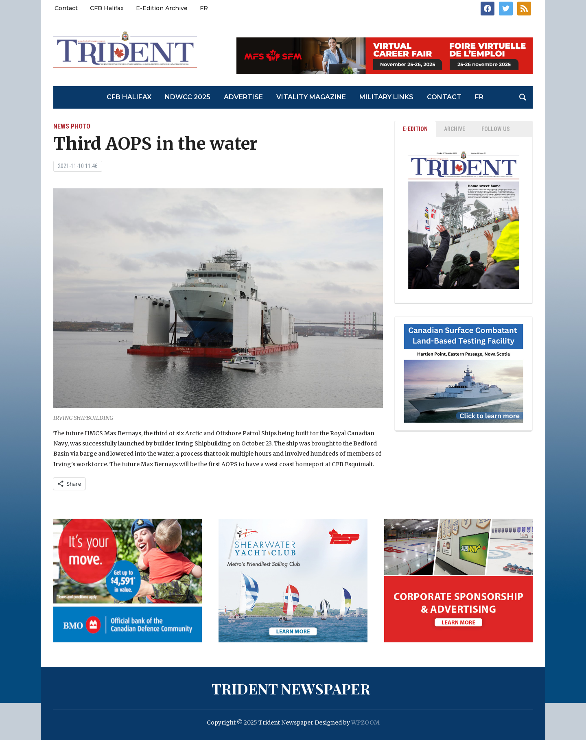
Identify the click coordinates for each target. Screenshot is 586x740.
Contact (66, 8)
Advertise (243, 97)
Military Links (386, 97)
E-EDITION (415, 129)
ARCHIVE (454, 129)
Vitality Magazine (311, 97)
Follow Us (495, 129)
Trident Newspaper (291, 688)
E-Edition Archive (162, 8)
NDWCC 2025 (187, 97)
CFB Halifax (107, 8)
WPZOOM (365, 722)
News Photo (71, 126)
